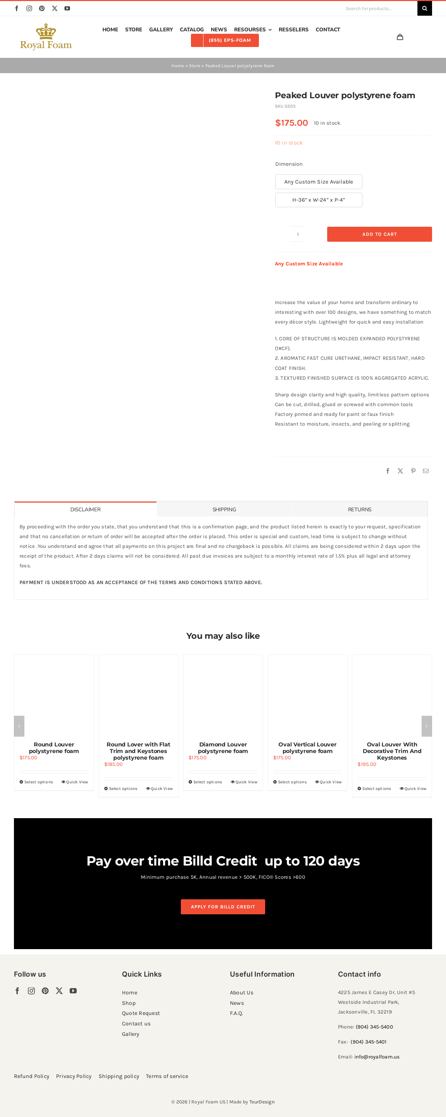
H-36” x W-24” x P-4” (318, 199)
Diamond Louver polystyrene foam (223, 747)
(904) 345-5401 (368, 1042)
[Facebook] (388, 471)
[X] (400, 471)
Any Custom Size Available (318, 181)
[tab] (85, 509)
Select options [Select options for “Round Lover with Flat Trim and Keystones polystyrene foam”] (123, 788)
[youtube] (67, 8)
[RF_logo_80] (46, 25)
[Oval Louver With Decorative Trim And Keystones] (392, 694)
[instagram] (29, 8)
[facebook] (17, 8)
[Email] (426, 471)
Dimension (289, 164)
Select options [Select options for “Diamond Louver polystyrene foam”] (207, 781)
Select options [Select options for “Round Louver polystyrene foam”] (38, 781)
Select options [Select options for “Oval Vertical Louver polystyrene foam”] (292, 781)
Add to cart (379, 234)
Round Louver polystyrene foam (54, 747)
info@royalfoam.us (377, 1057)
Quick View (77, 781)
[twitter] (54, 8)
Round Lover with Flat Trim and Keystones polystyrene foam (138, 751)
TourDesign (262, 1102)
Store (194, 65)
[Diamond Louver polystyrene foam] (223, 694)
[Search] (424, 8)
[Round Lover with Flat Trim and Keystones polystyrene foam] (138, 694)
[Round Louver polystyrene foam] (54, 694)
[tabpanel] (221, 558)
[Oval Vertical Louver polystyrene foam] (307, 694)
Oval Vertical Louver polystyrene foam (307, 747)
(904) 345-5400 (374, 1027)
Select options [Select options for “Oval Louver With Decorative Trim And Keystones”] (376, 788)
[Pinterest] (413, 471)
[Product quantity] (298, 234)
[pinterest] (42, 8)
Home (177, 65)
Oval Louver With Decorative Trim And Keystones (392, 751)
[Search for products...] (378, 8)
